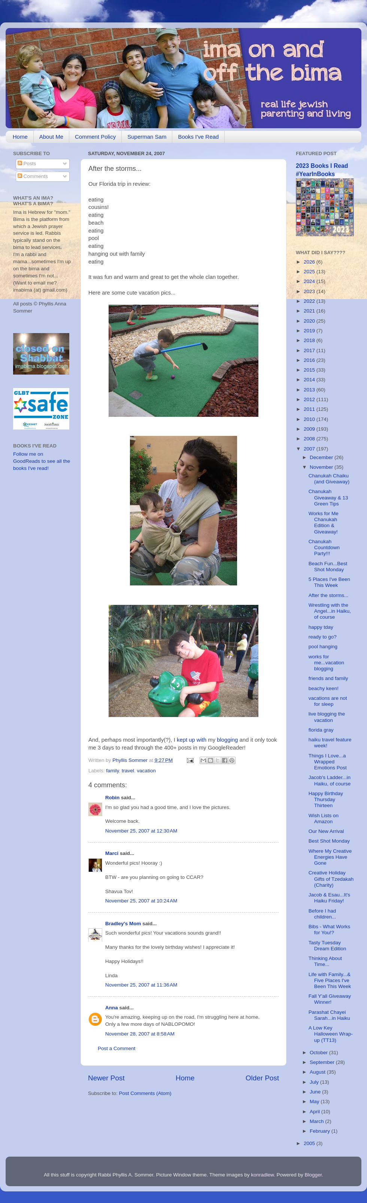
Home (20, 136)
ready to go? (323, 637)
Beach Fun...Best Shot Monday (328, 566)
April (315, 1111)
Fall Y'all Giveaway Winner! (330, 999)
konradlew (262, 1175)
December (322, 457)
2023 (310, 291)
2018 (310, 340)
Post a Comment (117, 1048)
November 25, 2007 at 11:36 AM (141, 985)
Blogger (313, 1175)
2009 (310, 429)
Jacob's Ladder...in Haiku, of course (330, 780)
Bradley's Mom (123, 923)
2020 (310, 321)
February (320, 1131)
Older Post (262, 1078)
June (316, 1092)
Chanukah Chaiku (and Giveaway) (329, 478)
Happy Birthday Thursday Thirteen (326, 799)
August (318, 1072)
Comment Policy (95, 136)
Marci (111, 853)
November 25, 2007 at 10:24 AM (141, 901)
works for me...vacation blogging (326, 662)
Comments (33, 176)
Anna (111, 1007)
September (323, 1062)
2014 (310, 379)
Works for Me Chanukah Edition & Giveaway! (324, 523)
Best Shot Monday (329, 841)
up (192, 740)
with (201, 740)
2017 (310, 350)
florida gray (321, 730)
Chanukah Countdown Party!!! (324, 547)
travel (128, 770)
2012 (310, 399)
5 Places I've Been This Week (329, 582)
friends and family (328, 678)
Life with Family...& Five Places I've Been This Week (330, 980)
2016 (310, 360)
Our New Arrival (326, 831)
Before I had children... (322, 914)
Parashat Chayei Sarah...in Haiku (329, 1015)
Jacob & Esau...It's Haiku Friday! (329, 898)
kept (182, 740)
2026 (310, 262)
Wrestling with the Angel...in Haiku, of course (330, 611)
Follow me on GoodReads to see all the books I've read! (41, 461)
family (112, 770)
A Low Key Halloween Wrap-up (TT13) (331, 1034)
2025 (310, 271)
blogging (227, 740)
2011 (310, 409)
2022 (310, 301)
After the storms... (329, 595)
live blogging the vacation (327, 717)
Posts (27, 163)
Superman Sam (146, 136)
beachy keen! (324, 688)
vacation (146, 770)
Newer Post (106, 1078)
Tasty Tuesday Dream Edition (327, 945)
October (319, 1052)
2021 (310, 311)
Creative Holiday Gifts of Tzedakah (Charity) (331, 878)
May (315, 1101)
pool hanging (323, 646)
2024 (310, 281)
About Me (51, 136)
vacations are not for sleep (328, 701)
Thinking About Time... (325, 961)
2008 (310, 438)
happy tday (321, 627)
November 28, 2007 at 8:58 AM (140, 1034)
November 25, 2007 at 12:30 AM (141, 831)
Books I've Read (198, 136)
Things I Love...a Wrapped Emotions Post (328, 761)
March (317, 1121)
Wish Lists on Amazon (324, 818)
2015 (310, 370)
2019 (310, 330)
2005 (310, 1143)
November (322, 467)
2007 (310, 449)
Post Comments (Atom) (145, 1093)
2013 (310, 390)
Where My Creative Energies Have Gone (330, 857)
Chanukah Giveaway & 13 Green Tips (328, 497)
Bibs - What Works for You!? (330, 929)
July (315, 1082)
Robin (112, 797)
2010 (310, 419)
